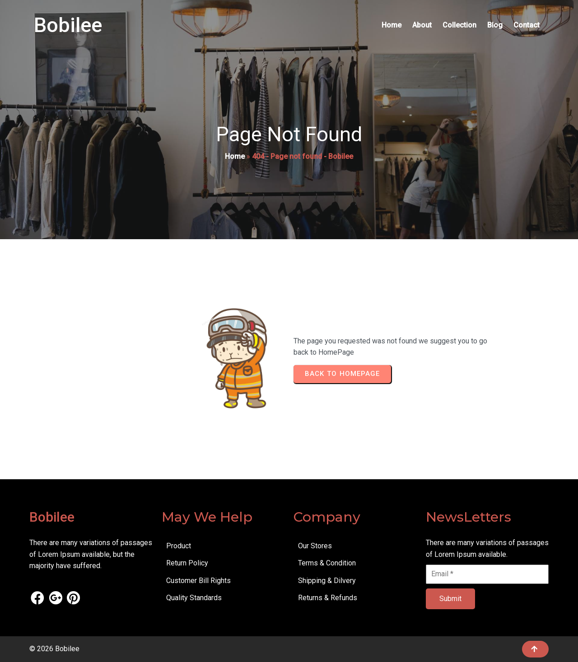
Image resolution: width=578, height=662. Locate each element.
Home (235, 156)
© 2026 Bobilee (54, 648)
